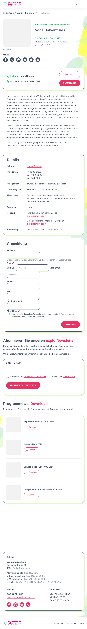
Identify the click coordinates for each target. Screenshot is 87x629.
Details (69, 74)
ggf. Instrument (14, 301)
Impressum (59, 623)
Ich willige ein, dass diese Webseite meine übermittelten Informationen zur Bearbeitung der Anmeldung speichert (43, 315)
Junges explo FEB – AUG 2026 (38, 467)
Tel (9, 291)
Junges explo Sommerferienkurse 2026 (43, 489)
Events (20, 13)
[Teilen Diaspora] (18, 59)
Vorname (11, 268)
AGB (82, 623)
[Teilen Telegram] (25, 59)
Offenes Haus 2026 (33, 444)
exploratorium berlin (36, 216)
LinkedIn (11, 250)
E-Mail (10, 281)
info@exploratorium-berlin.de (21, 597)
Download (31, 427)
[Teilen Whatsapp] (31, 59)
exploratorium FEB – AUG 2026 (39, 422)
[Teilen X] (12, 59)
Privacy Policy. (69, 376)
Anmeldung (69, 83)
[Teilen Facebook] (5, 59)
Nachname (55, 268)
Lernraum (29, 13)
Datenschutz (72, 623)
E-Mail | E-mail (13, 363)
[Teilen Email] (37, 59)
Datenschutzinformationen (35, 376)
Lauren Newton (34, 166)
